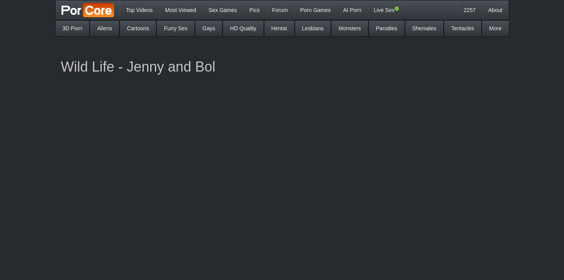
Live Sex (387, 9)
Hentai (279, 28)
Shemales (424, 28)
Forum (280, 10)
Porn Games (315, 10)
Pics (255, 10)
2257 (470, 10)
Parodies (386, 28)
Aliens (104, 28)
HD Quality (243, 28)
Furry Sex (175, 28)
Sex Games (222, 10)
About (495, 10)
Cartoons (138, 28)
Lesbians (313, 28)
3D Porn (72, 28)
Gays (209, 28)
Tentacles (462, 28)
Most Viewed (180, 10)
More (495, 28)
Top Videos (139, 10)
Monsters (349, 28)
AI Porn (352, 10)
